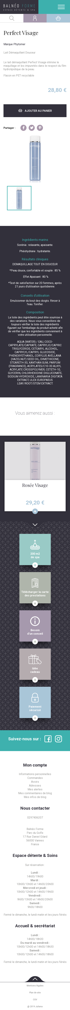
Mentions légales (35, 985)
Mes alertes (35, 789)
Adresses (35, 785)
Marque (8, 44)
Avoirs (35, 781)
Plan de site (35, 992)
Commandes (35, 778)
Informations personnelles (35, 774)
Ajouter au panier (35, 110)
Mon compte (35, 765)
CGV (35, 999)
